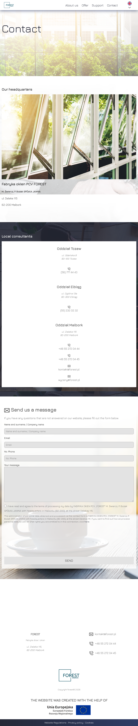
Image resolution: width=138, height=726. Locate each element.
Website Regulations (55, 722)
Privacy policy (75, 722)
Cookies (89, 722)
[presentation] (30, 540)
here (86, 521)
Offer (85, 5)
